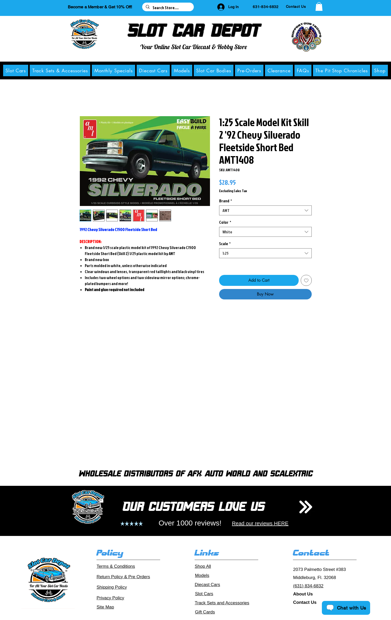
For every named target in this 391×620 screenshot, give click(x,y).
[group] (195, 394)
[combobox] (265, 210)
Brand (225, 200)
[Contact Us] (296, 6)
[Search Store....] (168, 8)
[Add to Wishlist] (306, 280)
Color (225, 222)
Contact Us (305, 602)
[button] (319, 6)
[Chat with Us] (346, 608)
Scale (225, 243)
